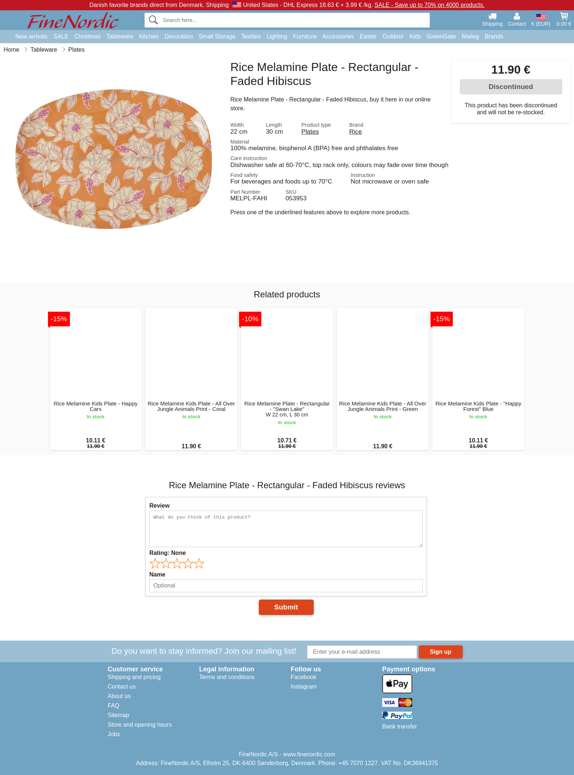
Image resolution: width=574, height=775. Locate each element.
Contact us (121, 686)
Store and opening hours (140, 725)
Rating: (167, 553)
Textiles (251, 36)
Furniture (305, 36)
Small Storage (217, 36)
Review (159, 506)
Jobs (114, 734)
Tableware (120, 36)
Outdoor (393, 36)
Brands (494, 36)
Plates (310, 131)
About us (119, 696)
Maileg (470, 36)
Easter (368, 36)
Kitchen (149, 36)
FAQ (113, 705)
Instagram (304, 686)
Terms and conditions (226, 677)
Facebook (303, 677)
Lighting (277, 36)
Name (157, 574)
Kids (415, 36)
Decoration (178, 36)
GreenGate (441, 36)
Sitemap (118, 715)
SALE (60, 36)
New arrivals (31, 36)
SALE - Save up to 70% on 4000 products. (429, 5)
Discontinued (511, 86)
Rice (355, 131)
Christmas (87, 36)
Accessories (338, 36)
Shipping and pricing (134, 677)
